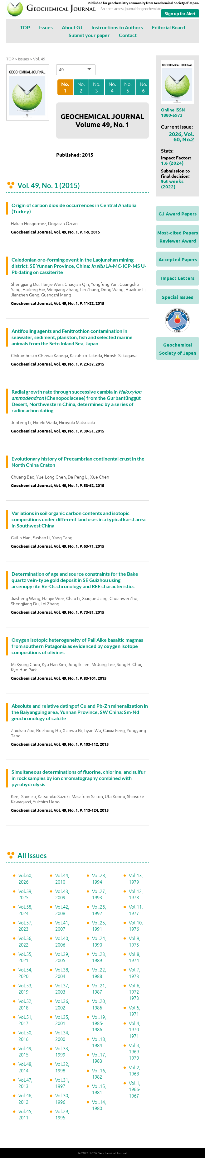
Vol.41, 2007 (62, 925)
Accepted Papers (178, 259)
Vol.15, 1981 (99, 1089)
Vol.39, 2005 (62, 957)
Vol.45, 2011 (25, 1114)
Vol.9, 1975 (134, 941)
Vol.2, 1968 (134, 1070)
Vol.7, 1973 (134, 972)
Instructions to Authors (117, 27)
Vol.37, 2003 (62, 988)
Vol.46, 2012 (25, 1098)
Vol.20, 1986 (99, 1004)
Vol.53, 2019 (25, 988)
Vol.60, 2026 (25, 878)
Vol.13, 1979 (136, 878)
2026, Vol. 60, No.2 (181, 136)
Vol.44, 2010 (62, 878)
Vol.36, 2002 (62, 1004)
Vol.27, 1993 (99, 894)
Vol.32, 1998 (62, 1067)
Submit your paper (89, 35)
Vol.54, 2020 (25, 972)
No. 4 (112, 87)
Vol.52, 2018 (25, 1004)
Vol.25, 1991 (99, 925)
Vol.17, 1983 (99, 1057)
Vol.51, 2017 (25, 1020)
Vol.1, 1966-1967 (134, 1089)
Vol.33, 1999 (62, 1051)
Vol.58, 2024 (25, 909)
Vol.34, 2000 (62, 1035)
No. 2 (81, 87)
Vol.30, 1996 (62, 1098)
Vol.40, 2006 (62, 941)
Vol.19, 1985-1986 (99, 1023)
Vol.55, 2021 (25, 957)
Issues (46, 27)
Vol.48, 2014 (25, 1067)
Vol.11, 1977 (136, 909)
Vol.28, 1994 (99, 878)
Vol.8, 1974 (134, 957)
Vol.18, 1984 (99, 1042)
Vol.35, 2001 (62, 1020)
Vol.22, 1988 (99, 972)
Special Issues (177, 297)
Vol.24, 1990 (99, 941)
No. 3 (96, 87)
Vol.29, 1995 (62, 1114)
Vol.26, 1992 (99, 909)
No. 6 (143, 87)
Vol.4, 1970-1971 (134, 1029)
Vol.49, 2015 (25, 1051)
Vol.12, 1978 (136, 894)
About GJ (72, 27)
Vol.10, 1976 (136, 925)
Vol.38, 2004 (62, 972)
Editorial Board (168, 27)
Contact (128, 35)
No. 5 (128, 87)
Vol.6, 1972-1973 (134, 991)
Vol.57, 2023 (25, 925)
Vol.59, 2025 (25, 894)
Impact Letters (177, 278)
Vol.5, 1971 (134, 1010)
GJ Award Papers (178, 213)
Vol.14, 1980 (99, 1105)
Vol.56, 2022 (25, 941)
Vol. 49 (39, 59)
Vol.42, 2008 (62, 909)
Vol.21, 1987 (99, 988)
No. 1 (65, 87)
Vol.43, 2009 (62, 894)
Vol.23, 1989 (99, 957)
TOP (25, 27)
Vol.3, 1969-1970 (134, 1051)
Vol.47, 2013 (25, 1082)
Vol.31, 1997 (62, 1082)
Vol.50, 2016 (25, 1035)
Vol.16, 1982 (99, 1073)
